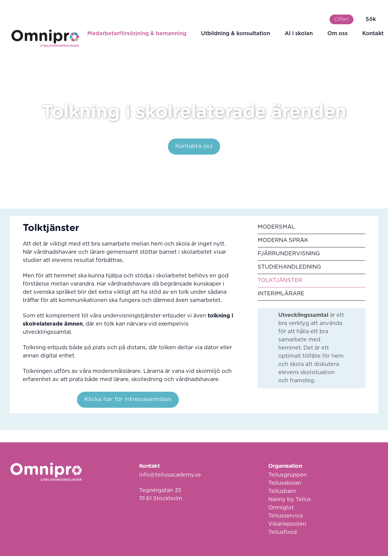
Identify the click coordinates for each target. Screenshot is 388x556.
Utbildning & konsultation (235, 33)
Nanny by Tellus (289, 499)
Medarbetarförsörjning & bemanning (136, 33)
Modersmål (276, 227)
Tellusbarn (282, 491)
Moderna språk (283, 240)
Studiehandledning (289, 267)
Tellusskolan (284, 483)
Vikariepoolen (287, 524)
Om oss (337, 33)
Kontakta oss (194, 146)
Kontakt (372, 33)
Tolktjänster (280, 280)
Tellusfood (282, 532)
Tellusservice (285, 516)
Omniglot (281, 508)
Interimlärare (281, 293)
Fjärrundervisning (289, 253)
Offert (341, 19)
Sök (371, 19)
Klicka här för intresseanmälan (128, 399)
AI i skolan (299, 33)
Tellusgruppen (287, 475)
